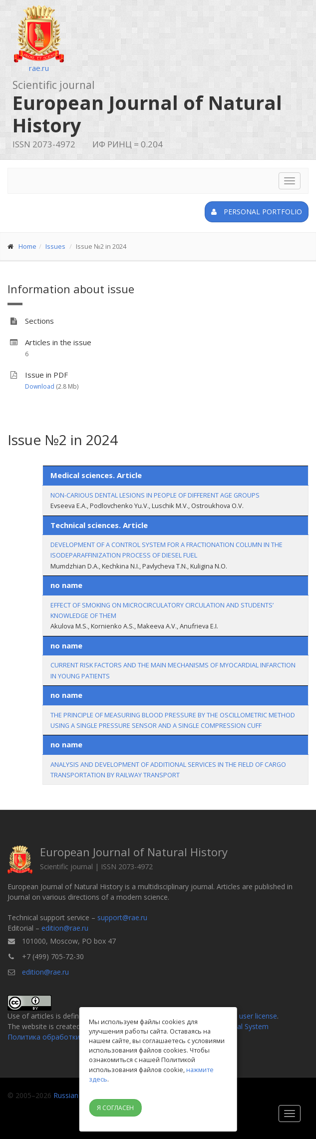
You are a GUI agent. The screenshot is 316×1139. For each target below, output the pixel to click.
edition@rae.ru (64, 928)
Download (39, 386)
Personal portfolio (256, 211)
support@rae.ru (122, 917)
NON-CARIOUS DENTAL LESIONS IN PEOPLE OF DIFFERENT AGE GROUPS (155, 495)
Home (27, 246)
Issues (55, 246)
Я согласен (115, 1108)
